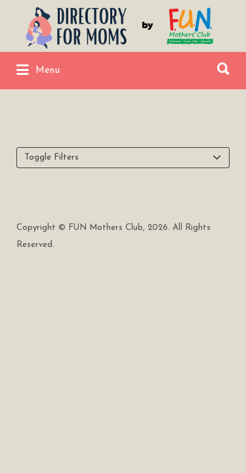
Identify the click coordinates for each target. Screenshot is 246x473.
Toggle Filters (51, 157)
